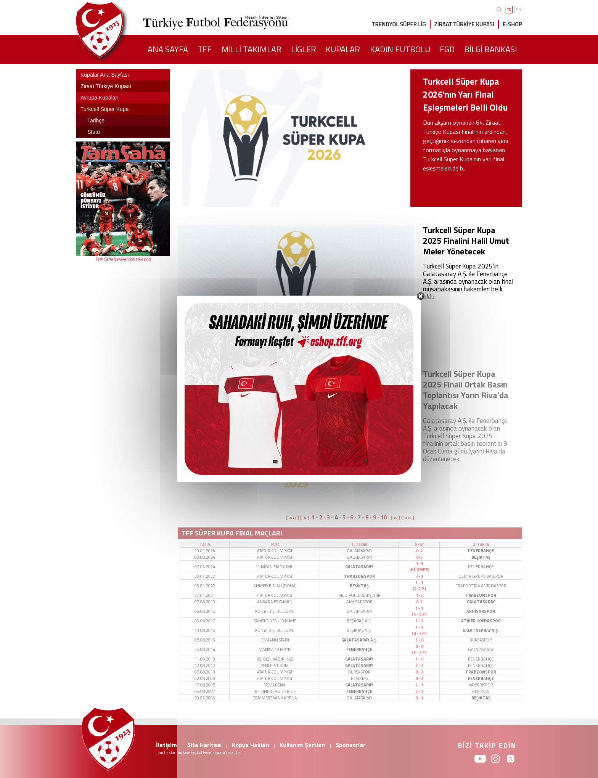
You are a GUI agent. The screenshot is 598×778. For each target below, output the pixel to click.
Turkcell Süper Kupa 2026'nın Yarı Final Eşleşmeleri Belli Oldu (465, 94)
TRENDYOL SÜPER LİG (399, 24)
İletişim (166, 744)
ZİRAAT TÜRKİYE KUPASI (464, 24)
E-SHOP (512, 24)
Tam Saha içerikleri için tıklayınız (123, 259)
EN (518, 10)
